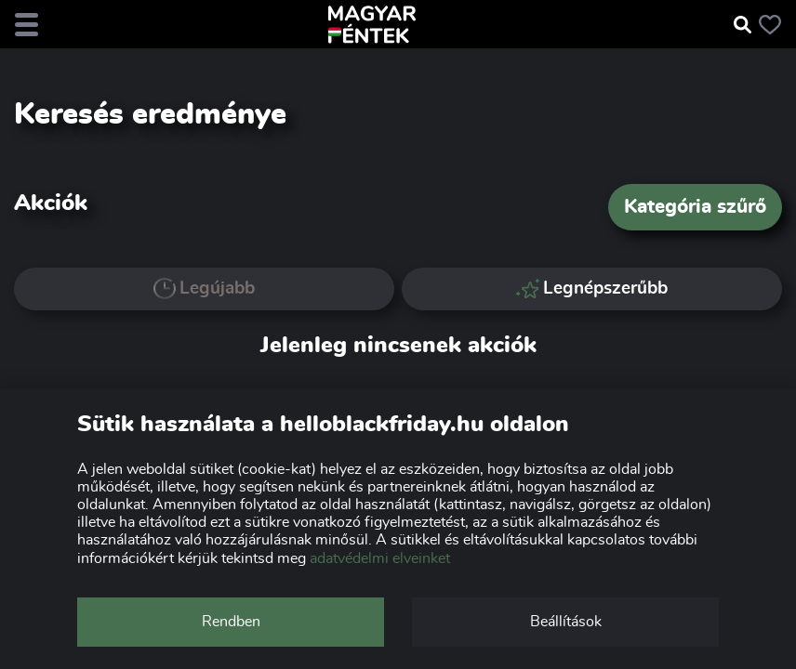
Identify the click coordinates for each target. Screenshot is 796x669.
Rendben (231, 621)
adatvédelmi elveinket (380, 558)
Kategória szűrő (695, 206)
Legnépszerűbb (592, 288)
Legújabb (204, 289)
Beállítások (566, 621)
